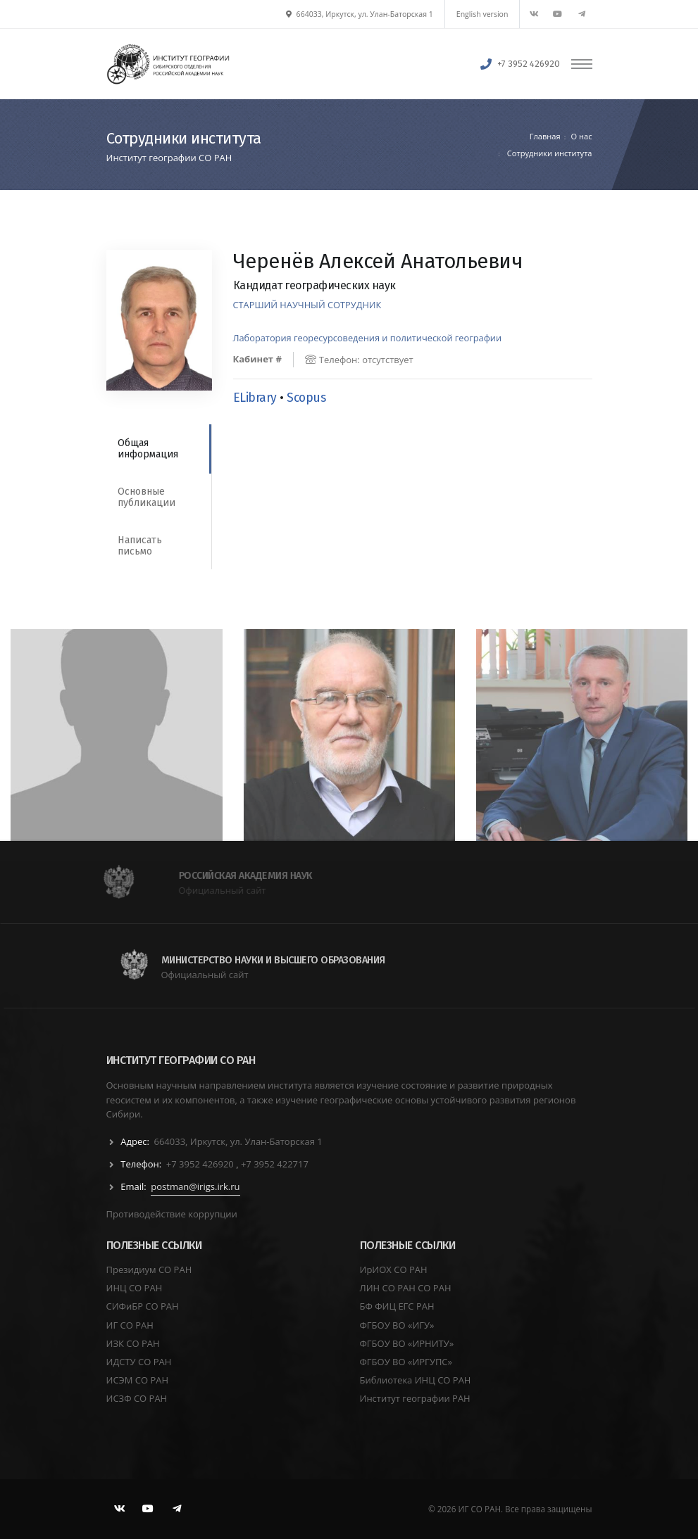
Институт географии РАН (415, 1398)
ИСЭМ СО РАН (137, 1380)
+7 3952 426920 (528, 63)
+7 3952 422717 (275, 1164)
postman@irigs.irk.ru (195, 1186)
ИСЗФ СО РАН (137, 1398)
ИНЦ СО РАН (134, 1287)
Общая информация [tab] (148, 448)
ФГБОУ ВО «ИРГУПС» (406, 1361)
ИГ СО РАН (130, 1325)
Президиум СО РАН (149, 1269)
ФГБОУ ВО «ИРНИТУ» (407, 1343)
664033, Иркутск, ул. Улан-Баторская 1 (359, 14)
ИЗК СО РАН (133, 1343)
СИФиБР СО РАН (142, 1306)
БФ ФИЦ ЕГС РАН (397, 1306)
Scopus (306, 398)
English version (482, 14)
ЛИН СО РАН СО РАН (405, 1287)
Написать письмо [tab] (140, 545)
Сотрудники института (548, 153)
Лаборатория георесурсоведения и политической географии (367, 337)
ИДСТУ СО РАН (139, 1361)
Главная (545, 136)
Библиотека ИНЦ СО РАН (415, 1380)
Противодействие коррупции (171, 1214)
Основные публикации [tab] (146, 497)
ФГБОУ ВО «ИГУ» (397, 1325)
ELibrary (255, 398)
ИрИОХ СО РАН (394, 1269)
